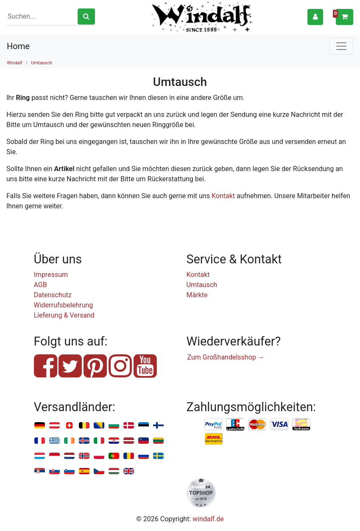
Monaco (54, 456)
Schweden (158, 456)
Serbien (39, 471)
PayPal (214, 425)
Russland (143, 456)
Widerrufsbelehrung (63, 305)
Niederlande (69, 456)
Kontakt (223, 196)
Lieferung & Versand (64, 315)
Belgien (84, 425)
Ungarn (114, 471)
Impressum (51, 275)
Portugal (114, 456)
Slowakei (54, 471)
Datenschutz (53, 295)
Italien (99, 441)
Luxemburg (39, 456)
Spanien (84, 471)
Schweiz (69, 425)
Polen (99, 456)
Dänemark (128, 425)
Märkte (197, 295)
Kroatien (114, 441)
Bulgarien (114, 425)
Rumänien (128, 456)
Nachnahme (214, 439)
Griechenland (54, 441)
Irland (69, 441)
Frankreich (39, 441)
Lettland (128, 441)
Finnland (158, 425)
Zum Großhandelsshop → (226, 357)
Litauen (158, 441)
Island (84, 441)
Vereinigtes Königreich (128, 471)
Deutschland (39, 425)
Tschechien (99, 471)
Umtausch (41, 63)
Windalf (14, 63)
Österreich (54, 425)
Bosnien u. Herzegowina (99, 425)
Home (18, 46)
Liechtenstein (143, 441)
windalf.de (208, 519)
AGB (40, 285)
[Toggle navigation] (341, 46)
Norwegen (84, 456)
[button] (315, 17)
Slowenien (69, 471)
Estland (143, 425)
